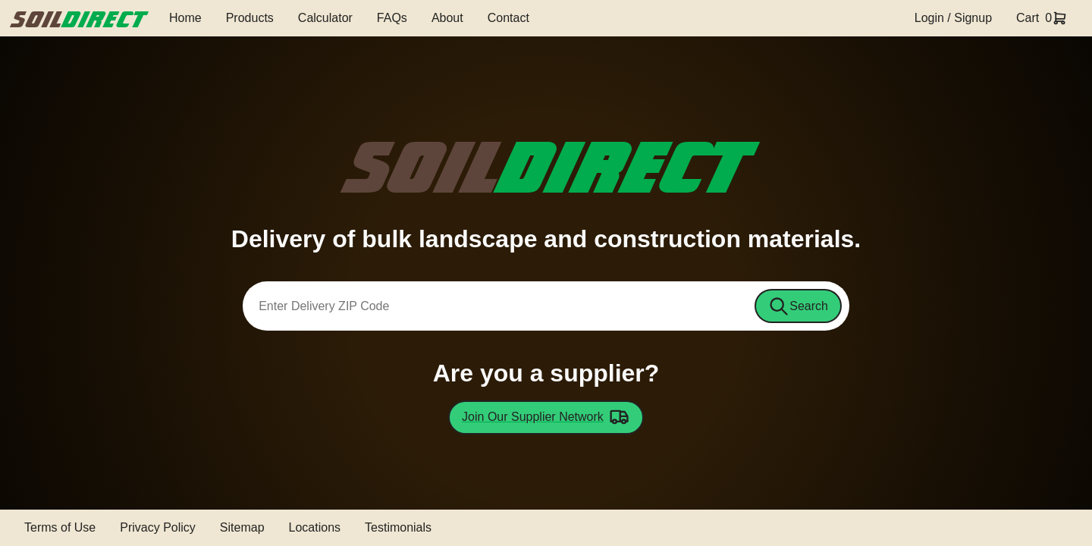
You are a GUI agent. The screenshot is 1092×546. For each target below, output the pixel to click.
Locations (315, 527)
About (447, 17)
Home (185, 17)
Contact (508, 17)
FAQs (392, 17)
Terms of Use (60, 527)
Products (250, 17)
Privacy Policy (158, 527)
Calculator (325, 17)
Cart (1027, 17)
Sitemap (242, 527)
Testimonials (398, 527)
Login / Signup (953, 17)
